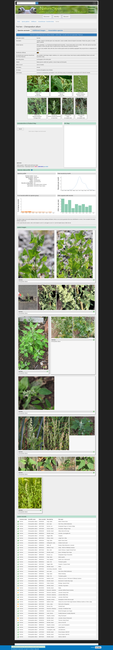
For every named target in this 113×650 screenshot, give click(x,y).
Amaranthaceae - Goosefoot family (46, 21)
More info (37, 648)
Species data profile (24, 170)
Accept (92, 647)
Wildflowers (33, 21)
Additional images (38, 30)
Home (18, 21)
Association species (55, 30)
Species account (24, 30)
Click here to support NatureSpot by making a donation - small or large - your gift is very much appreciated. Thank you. (56, 34)
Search (20, 129)
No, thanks (98, 647)
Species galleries (25, 21)
